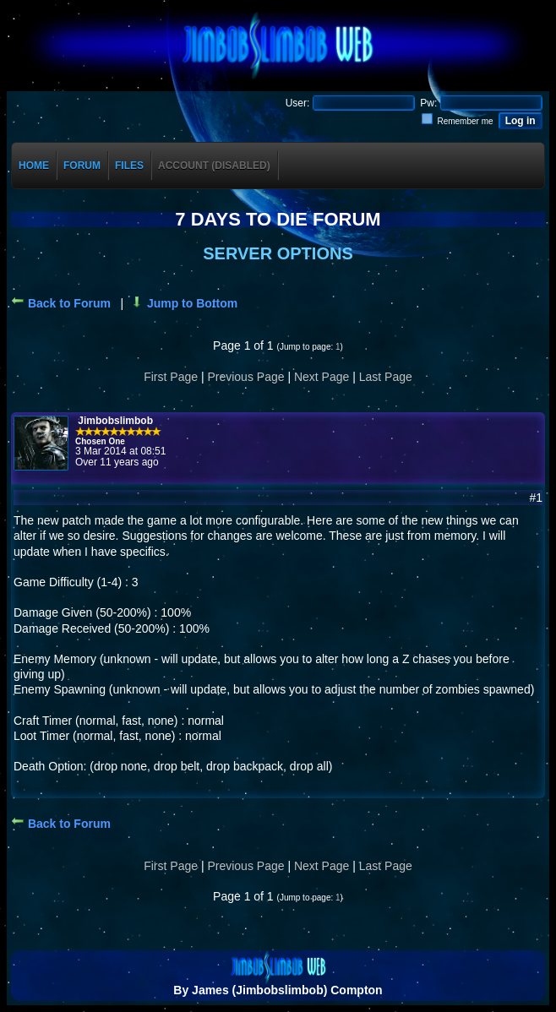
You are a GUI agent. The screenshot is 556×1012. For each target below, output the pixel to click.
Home (34, 165)
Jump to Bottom (183, 303)
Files (129, 165)
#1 (535, 497)
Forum (82, 165)
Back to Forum (61, 303)
